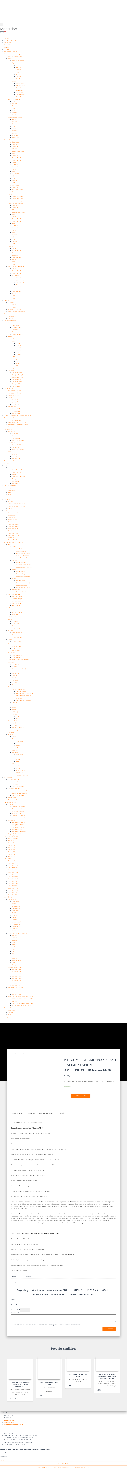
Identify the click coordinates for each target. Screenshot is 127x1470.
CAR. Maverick (16, 922)
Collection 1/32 (13, 874)
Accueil (6, 38)
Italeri (14, 709)
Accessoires (12, 316)
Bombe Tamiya (17, 598)
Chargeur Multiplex (18, 375)
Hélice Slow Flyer (17, 198)
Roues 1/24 (11, 856)
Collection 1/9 (12, 895)
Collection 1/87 (13, 892)
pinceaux (11, 671)
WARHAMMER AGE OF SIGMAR (17, 422)
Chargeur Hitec (17, 372)
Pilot (13, 171)
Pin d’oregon (16, 589)
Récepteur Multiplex (18, 822)
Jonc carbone (16, 646)
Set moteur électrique (15, 800)
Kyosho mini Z (16, 960)
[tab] (18, 1113)
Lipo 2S (18, 345)
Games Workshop (10, 418)
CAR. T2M (15, 928)
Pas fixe (14, 436)
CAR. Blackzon (16, 906)
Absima (18, 67)
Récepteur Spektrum (19, 831)
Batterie (10, 336)
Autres (10, 508)
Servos (10, 58)
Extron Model (16, 158)
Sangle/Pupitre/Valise (15, 834)
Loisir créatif (8, 497)
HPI (13, 953)
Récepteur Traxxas (18, 827)
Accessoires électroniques (13, 54)
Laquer (18, 716)
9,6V (17, 366)
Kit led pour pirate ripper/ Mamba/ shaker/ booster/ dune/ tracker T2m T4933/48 (107, 1376)
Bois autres (12, 515)
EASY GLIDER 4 (20, 282)
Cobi (5, 465)
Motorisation (8, 777)
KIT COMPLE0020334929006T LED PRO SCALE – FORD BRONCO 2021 (20, 1384)
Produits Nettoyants (14, 721)
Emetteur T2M (16, 813)
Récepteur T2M (17, 829)
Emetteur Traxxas (18, 811)
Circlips (14, 736)
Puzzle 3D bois (13, 537)
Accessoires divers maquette (18, 513)
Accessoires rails (13, 395)
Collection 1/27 (13, 872)
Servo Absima (20, 85)
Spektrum (19, 79)
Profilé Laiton (16, 626)
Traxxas (18, 69)
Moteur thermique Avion (20, 793)
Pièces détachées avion (16, 203)
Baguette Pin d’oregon (23, 592)
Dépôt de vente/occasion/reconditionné (17, 415)
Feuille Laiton (16, 628)
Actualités (7, 45)
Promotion (7, 49)
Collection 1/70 (13, 888)
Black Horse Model (18, 151)
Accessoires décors (14, 390)
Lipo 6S (18, 354)
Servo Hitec (20, 83)
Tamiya (14, 682)
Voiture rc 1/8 (16, 971)
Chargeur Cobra (17, 386)
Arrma (14, 944)
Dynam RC (15, 155)
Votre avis (15, 1313)
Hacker (14, 162)
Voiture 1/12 (15, 481)
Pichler (14, 169)
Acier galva (19, 741)
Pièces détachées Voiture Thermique (20, 996)
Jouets (6, 463)
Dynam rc (15, 216)
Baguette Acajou (21, 585)
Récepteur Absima (18, 825)
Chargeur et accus (10, 320)
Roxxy (14, 119)
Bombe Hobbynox (18, 601)
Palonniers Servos (18, 60)
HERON (18, 284)
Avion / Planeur (9, 140)
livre (9, 492)
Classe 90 (15, 447)
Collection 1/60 (13, 883)
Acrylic (18, 718)
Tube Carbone (16, 648)
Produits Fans (8, 1008)
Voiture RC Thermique (15, 987)
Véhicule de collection (11, 861)
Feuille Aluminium (18, 637)
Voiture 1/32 (16, 411)
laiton (18, 745)
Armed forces (16, 472)
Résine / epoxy (17, 612)
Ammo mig (15, 673)
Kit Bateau (11, 302)
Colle (10, 607)
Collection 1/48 (13, 881)
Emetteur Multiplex (18, 806)
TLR (13, 949)
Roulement (11, 732)
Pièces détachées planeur (16, 266)
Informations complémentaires (40, 1113)
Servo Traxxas (20, 88)
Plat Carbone (16, 650)
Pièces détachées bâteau (16, 311)
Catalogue (11, 490)
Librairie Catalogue (10, 485)
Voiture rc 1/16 (16, 980)
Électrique (11, 431)
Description (17, 1113)
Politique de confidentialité (62, 1468)
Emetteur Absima (18, 809)
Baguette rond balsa (23, 553)
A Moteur (15, 305)
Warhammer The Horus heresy (18, 424)
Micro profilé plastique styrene (18, 659)
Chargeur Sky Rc (17, 377)
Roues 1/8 (11, 843)
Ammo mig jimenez (18, 689)
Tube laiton (15, 623)
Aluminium (11, 630)
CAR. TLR (15, 915)
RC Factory (15, 173)
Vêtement (11, 1010)
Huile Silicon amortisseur (16, 504)
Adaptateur (16, 325)
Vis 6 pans (19, 766)
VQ (13, 176)
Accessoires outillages (19, 669)
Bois (9, 544)
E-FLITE (14, 149)
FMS (13, 178)
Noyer (14, 569)
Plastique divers (13, 526)
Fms (13, 239)
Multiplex (15, 135)
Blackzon (15, 940)
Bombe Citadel (17, 596)
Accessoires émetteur (19, 818)
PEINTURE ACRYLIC (22, 691)
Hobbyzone (15, 144)
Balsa (14, 546)
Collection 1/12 (13, 863)
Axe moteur (16, 784)
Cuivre (10, 639)
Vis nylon (19, 768)
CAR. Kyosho (16, 924)
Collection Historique (19, 470)
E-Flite (14, 210)
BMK (13, 153)
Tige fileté (11, 653)
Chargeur (11, 370)
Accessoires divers (10, 51)
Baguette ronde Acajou (23, 587)
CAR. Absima (16, 901)
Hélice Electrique (17, 196)
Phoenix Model (17, 167)
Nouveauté (7, 42)
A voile (14, 307)
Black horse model (18, 212)
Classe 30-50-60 (18, 445)
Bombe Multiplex (17, 603)
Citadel (14, 675)
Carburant (7, 314)
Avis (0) (62, 1113)
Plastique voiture (13, 535)
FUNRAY (18, 289)
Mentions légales (43, 1468)
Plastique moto (13, 533)
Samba (14, 560)
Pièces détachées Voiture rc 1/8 (22, 1003)
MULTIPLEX (15, 275)
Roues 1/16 (11, 852)
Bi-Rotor (15, 433)
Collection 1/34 (13, 877)
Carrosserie (12, 899)
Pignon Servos (16, 63)
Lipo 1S (18, 343)
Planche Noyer (20, 571)
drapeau (10, 1012)
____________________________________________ (19, 1019)
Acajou (14, 578)
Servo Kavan (20, 92)
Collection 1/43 (13, 879)
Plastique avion (13, 522)
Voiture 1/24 (16, 409)
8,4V (17, 363)
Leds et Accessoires (15, 56)
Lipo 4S (18, 350)
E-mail (14, 1305)
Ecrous (14, 739)
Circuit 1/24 (15, 400)
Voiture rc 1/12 (16, 976)
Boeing (14, 474)
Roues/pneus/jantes (11, 836)
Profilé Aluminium (17, 635)
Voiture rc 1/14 (16, 978)
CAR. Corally (16, 908)
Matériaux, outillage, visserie (13, 542)
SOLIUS (18, 277)
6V (17, 359)
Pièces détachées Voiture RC (17, 933)
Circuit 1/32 (15, 402)
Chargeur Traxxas (17, 381)
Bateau (6, 300)
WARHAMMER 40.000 (15, 420)
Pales (10, 451)
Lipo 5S (18, 352)
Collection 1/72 (13, 890)
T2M (17, 72)
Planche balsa (20, 549)
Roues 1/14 (11, 849)
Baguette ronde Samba (23, 567)
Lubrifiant (7, 499)
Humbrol (15, 680)
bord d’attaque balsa (23, 558)
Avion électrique (13, 142)
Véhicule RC (8, 897)
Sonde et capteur (14, 99)
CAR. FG (14, 917)
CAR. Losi (15, 913)
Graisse (10, 501)
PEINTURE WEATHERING (23, 700)
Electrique (15, 664)
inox (17, 743)
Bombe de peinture (14, 594)
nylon (17, 748)
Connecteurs (16, 327)
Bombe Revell (16, 605)
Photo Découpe (13, 519)
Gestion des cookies (82, 1468)
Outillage (11, 662)
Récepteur (11, 820)
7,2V (17, 361)
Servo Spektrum (21, 97)
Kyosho (18, 76)
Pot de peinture (13, 687)
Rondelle (15, 752)
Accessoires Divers (14, 427)
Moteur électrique (14, 779)
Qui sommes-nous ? (11, 40)
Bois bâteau (12, 517)
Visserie (10, 734)
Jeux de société (9, 461)
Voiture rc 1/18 (16, 983)
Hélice (10, 194)
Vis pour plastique (22, 775)
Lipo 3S (18, 348)
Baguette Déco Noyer (23, 576)
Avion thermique (13, 185)
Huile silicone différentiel (16, 506)
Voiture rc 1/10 (16, 974)
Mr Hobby (15, 730)
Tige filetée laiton (18, 657)
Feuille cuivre (16, 641)
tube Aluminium (17, 632)
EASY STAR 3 (20, 280)
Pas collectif (16, 438)
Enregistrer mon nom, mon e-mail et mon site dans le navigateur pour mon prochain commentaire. (47, 1325)
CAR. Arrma (15, 910)
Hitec (17, 65)
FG (13, 951)
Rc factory (15, 235)
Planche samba (21, 562)
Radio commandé (10, 802)
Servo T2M (19, 90)
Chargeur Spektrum (18, 379)
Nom (13, 1299)
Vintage (6, 1017)
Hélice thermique (17, 201)
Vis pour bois (20, 770)
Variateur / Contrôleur (15, 117)
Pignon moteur (12, 797)
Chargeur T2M (16, 384)
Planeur (10, 246)
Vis (13, 764)
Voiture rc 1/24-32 (18, 985)
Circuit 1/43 (15, 404)
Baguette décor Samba (23, 565)
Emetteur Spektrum (18, 815)
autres (14, 684)
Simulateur (7, 858)
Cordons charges (17, 334)
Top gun (14, 479)
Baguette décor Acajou (23, 583)
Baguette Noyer (21, 574)
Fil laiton (15, 621)
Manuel (14, 666)
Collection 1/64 (13, 886)
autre (10, 494)
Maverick (15, 956)
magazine (11, 488)
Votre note (15, 1310)
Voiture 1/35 (16, 483)
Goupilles (15, 750)
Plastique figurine (13, 528)
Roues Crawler (13, 838)
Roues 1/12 (11, 847)
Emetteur (11, 804)
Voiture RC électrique (15, 967)
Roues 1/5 (11, 840)
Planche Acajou (21, 580)
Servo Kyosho (20, 94)
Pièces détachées (18, 440)
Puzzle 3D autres (13, 540)
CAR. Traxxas (16, 904)
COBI (9, 467)
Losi (13, 947)
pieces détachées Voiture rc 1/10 (23, 1005)
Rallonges (15, 332)
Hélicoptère (8, 429)
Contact (6, 47)
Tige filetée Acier (17, 655)
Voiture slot (12, 406)
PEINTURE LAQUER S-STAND (25, 693)
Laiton (10, 619)
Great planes (16, 160)
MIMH (13, 357)
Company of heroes (18, 476)
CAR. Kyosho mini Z (18, 926)
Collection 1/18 (13, 865)
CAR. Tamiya (16, 931)
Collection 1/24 (13, 870)
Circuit (10, 397)
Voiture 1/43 (16, 413)
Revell (14, 678)
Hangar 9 (15, 146)
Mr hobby (15, 711)
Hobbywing (15, 137)
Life (13, 338)
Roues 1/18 (11, 854)
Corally (14, 942)
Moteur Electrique (18, 782)
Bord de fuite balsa (22, 556)
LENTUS (18, 287)
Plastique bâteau (13, 524)
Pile (13, 368)
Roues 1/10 (11, 845)
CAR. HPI (14, 919)
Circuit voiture (8, 388)
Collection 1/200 (13, 867)
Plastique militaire (14, 531)
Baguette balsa (21, 551)
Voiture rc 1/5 (16, 969)
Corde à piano (12, 617)
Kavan (18, 74)
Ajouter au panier (80, 1096)
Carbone (11, 644)
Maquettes (7, 510)
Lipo (13, 341)
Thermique (11, 443)
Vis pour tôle (20, 772)
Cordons (15, 329)
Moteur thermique (14, 788)
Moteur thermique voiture (20, 791)
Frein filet (15, 614)
